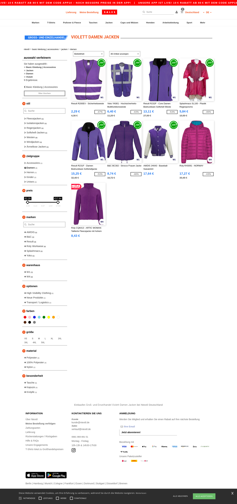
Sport (189, 22)
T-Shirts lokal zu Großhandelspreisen (44, 447)
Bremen (123, 481)
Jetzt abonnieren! (131, 430)
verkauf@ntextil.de (81, 427)
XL (52, 336)
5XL (43, 340)
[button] (177, 12)
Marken (35, 22)
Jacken (109, 22)
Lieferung (71, 12)
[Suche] (157, 12)
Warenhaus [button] (33, 263)
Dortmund (89, 481)
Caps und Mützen (129, 22)
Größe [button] (30, 330)
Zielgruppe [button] (33, 154)
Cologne (58, 481)
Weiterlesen (141, 493)
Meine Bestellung (89, 12)
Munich (48, 481)
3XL (26, 340)
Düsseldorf (111, 481)
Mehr (202, 22)
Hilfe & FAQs (32, 438)
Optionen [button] (32, 284)
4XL (34, 340)
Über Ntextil (32, 417)
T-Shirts (51, 22)
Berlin (28, 481)
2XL (60, 336)
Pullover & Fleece (72, 22)
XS (25, 336)
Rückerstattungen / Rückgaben (41, 434)
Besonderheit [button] (34, 373)
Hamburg (38, 481)
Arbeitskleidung (170, 22)
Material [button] (31, 348)
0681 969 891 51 (80, 434)
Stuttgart (100, 481)
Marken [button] (31, 215)
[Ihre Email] (136, 424)
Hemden (150, 22)
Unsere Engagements (37, 443)
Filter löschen (44, 91)
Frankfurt (69, 481)
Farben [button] (30, 309)
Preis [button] (29, 188)
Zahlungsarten (33, 425)
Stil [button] (28, 101)
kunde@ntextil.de (80, 420)
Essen (79, 481)
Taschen (93, 22)
